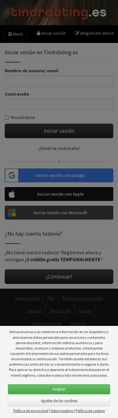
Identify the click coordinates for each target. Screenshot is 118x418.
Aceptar (59, 389)
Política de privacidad (30, 410)
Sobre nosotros (61, 410)
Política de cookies (90, 410)
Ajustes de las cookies (59, 400)
